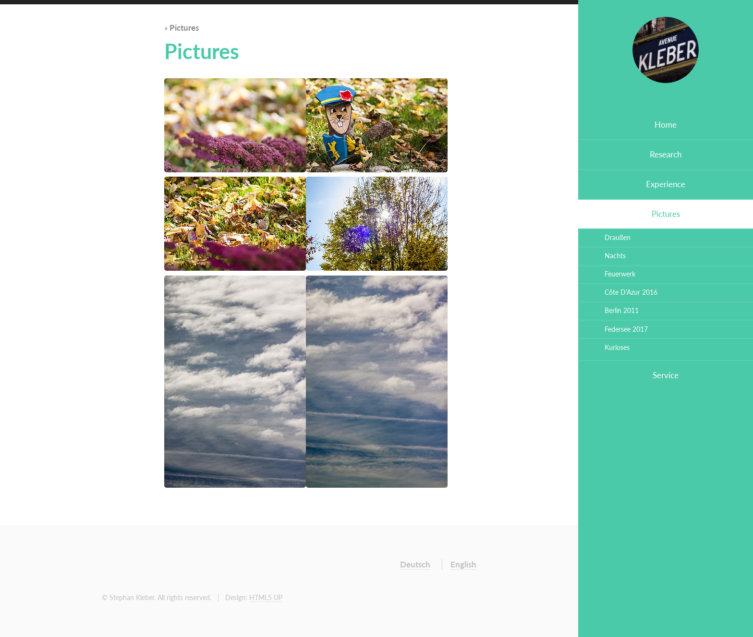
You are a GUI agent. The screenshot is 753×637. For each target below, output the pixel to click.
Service (666, 375)
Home (666, 125)
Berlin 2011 (622, 310)
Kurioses (617, 347)
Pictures (666, 214)
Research (665, 154)
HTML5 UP (265, 597)
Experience (665, 184)
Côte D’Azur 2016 (631, 292)
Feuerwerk (620, 274)
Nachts (615, 256)
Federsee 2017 (626, 329)
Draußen (618, 237)
